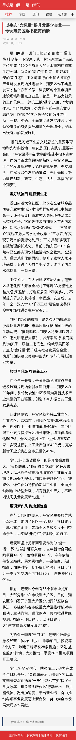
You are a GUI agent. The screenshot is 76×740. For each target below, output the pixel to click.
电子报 (62, 14)
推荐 (8, 14)
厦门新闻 (33, 5)
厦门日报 (16, 43)
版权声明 (32, 735)
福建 (49, 14)
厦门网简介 (16, 735)
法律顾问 (46, 735)
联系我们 (61, 735)
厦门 (35, 14)
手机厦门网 (11, 5)
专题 (22, 14)
